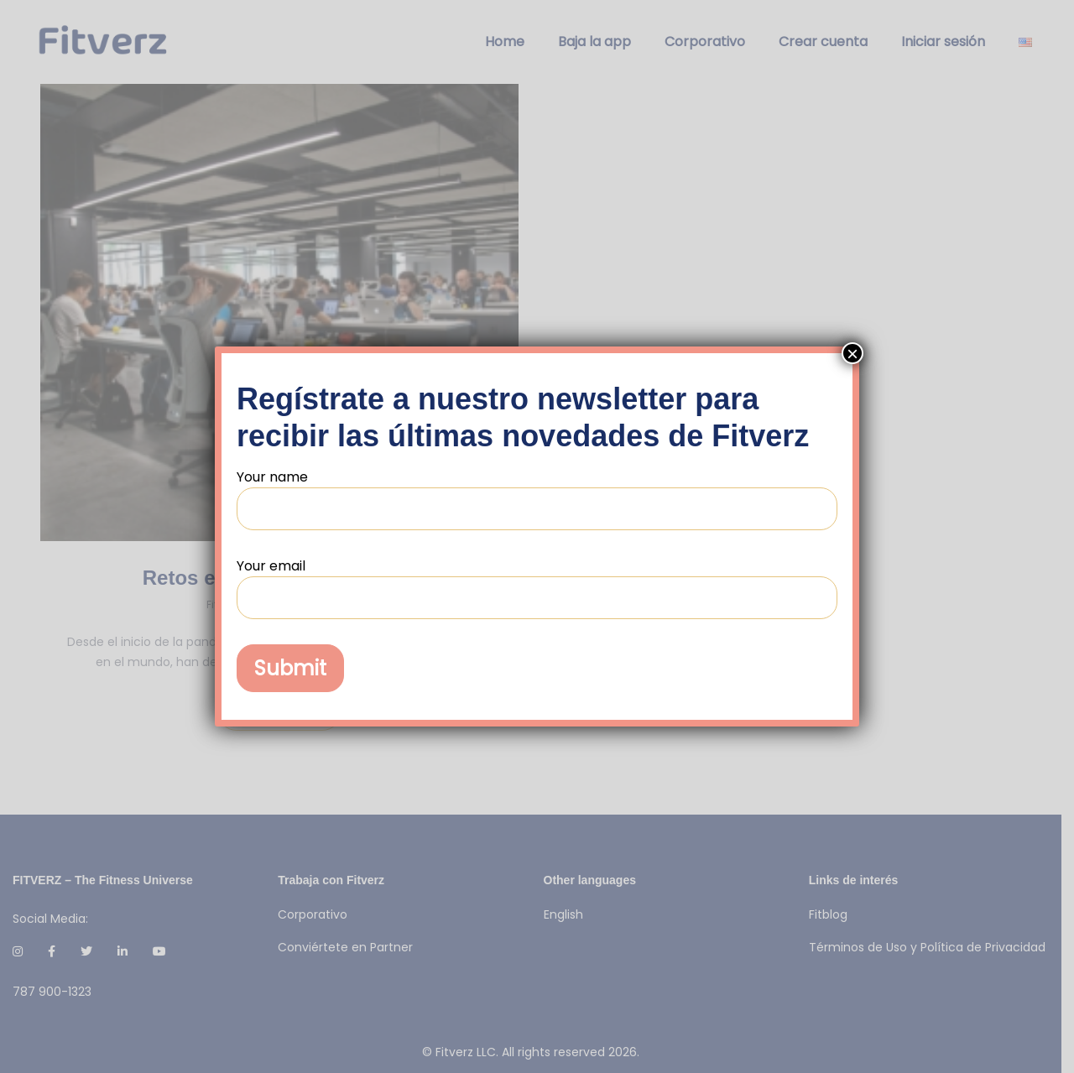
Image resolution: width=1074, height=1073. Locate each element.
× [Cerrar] (852, 353)
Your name (537, 498)
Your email (537, 587)
